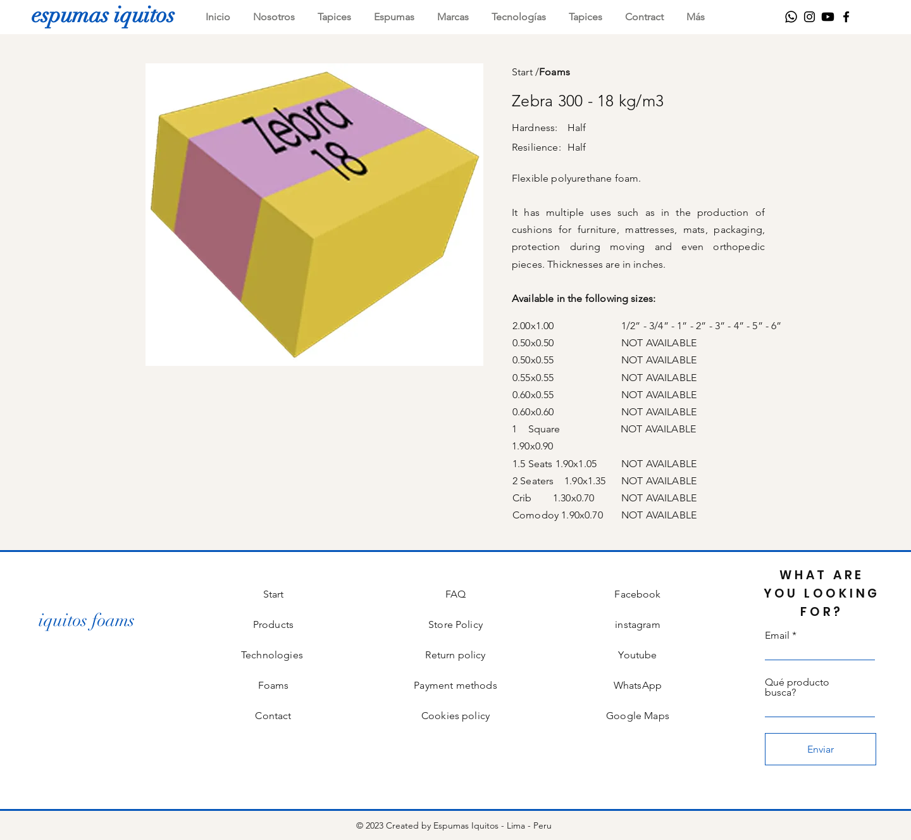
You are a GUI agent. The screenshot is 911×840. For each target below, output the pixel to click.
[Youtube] (828, 16)
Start (522, 72)
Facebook (637, 594)
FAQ (455, 594)
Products (273, 624)
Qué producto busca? (797, 687)
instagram (637, 624)
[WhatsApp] (791, 16)
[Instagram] (809, 16)
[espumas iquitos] (103, 14)
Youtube (637, 655)
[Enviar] (820, 749)
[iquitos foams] (86, 620)
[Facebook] (846, 16)
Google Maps (637, 716)
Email (777, 635)
